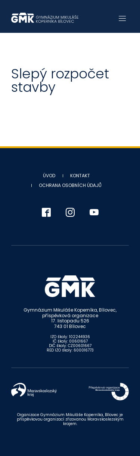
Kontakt (80, 175)
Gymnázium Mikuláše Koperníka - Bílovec (44, 18)
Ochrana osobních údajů (70, 185)
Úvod (49, 175)
